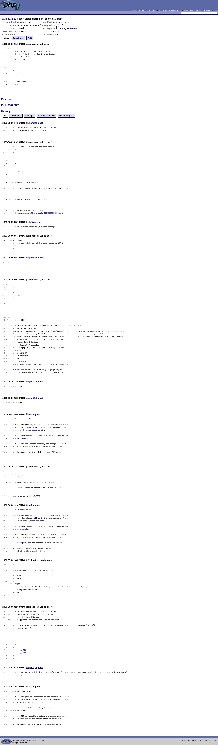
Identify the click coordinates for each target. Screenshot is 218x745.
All (5, 115)
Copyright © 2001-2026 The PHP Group (28, 740)
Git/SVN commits (46, 115)
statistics (198, 10)
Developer (18, 38)
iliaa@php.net (33, 414)
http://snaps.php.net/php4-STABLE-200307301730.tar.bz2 (29, 570)
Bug (4, 18)
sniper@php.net (34, 123)
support (141, 10)
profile (62, 25)
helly (55, 25)
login (215, 10)
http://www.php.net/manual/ (15, 438)
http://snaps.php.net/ (33, 430)
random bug (207, 10)
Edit (30, 38)
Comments (16, 115)
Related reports (66, 115)
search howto (188, 10)
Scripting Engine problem (65, 28)
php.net (134, 10)
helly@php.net (33, 222)
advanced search (175, 10)
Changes (29, 115)
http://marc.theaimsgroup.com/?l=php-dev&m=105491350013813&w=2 (33, 213)
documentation (151, 10)
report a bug (163, 10)
